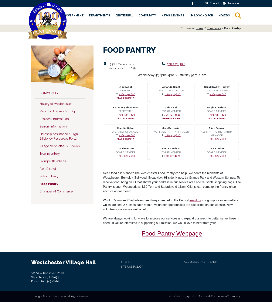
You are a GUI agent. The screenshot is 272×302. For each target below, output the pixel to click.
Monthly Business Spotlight (58, 111)
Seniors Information (53, 126)
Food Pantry (48, 184)
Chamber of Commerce (56, 191)
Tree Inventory (49, 153)
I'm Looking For (201, 15)
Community (147, 15)
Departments (99, 15)
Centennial (124, 15)
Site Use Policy (132, 266)
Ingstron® (223, 296)
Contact (211, 3)
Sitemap (126, 261)
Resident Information (54, 119)
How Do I (225, 15)
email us (195, 200)
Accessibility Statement (201, 261)
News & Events (173, 15)
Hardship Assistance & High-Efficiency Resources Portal (59, 136)
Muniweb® (206, 296)
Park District (47, 169)
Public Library (48, 176)
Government (74, 15)
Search (241, 15)
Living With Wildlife (52, 161)
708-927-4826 (176, 64)
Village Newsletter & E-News (59, 146)
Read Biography (125, 98)
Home (199, 28)
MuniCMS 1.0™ (177, 296)
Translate (231, 3)
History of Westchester (55, 104)
